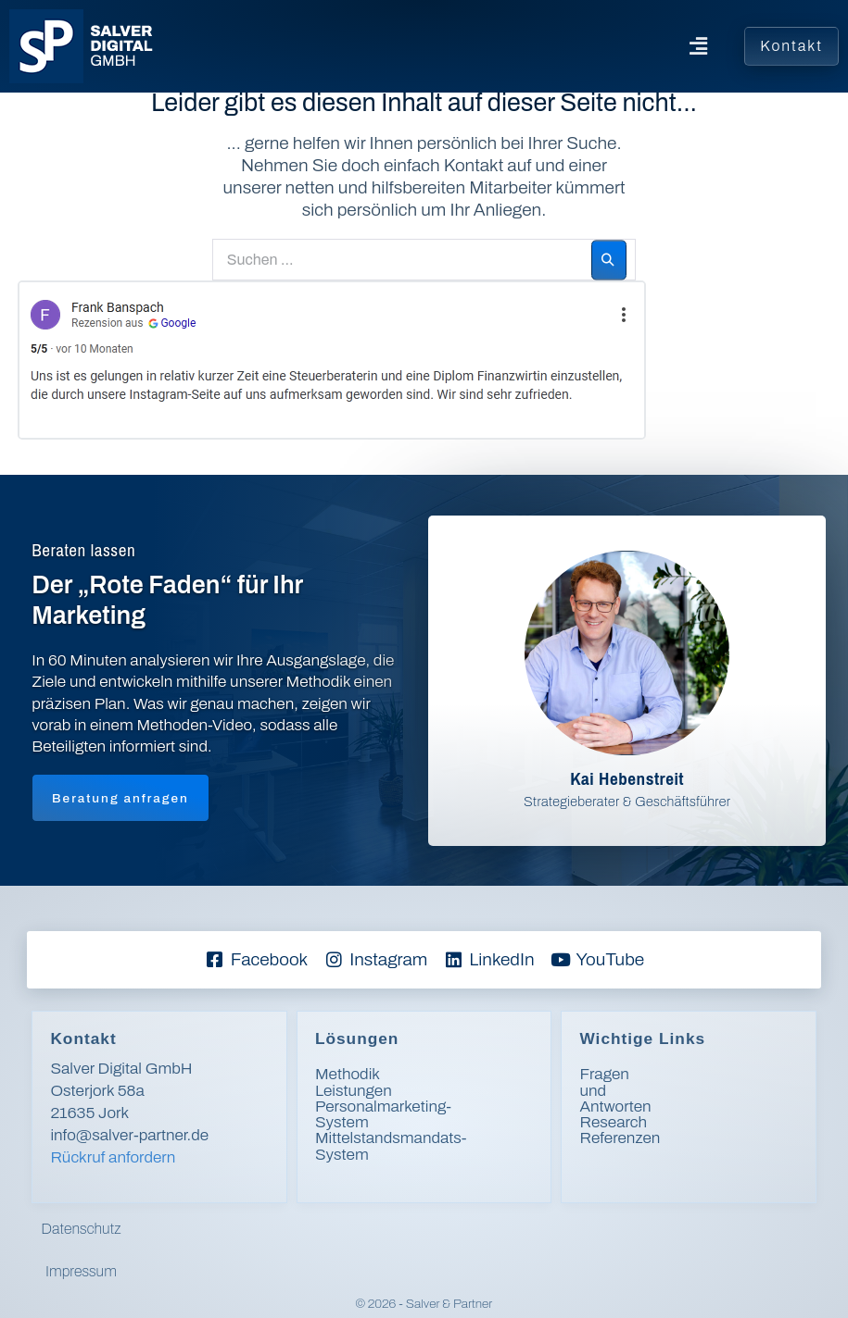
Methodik (347, 1074)
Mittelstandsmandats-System (418, 1122)
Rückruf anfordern (112, 1157)
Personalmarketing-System (410, 1106)
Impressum (477, 1229)
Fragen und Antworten (656, 1074)
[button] (445, 46)
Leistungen (353, 1091)
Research (613, 1091)
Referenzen (619, 1106)
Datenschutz (375, 1229)
